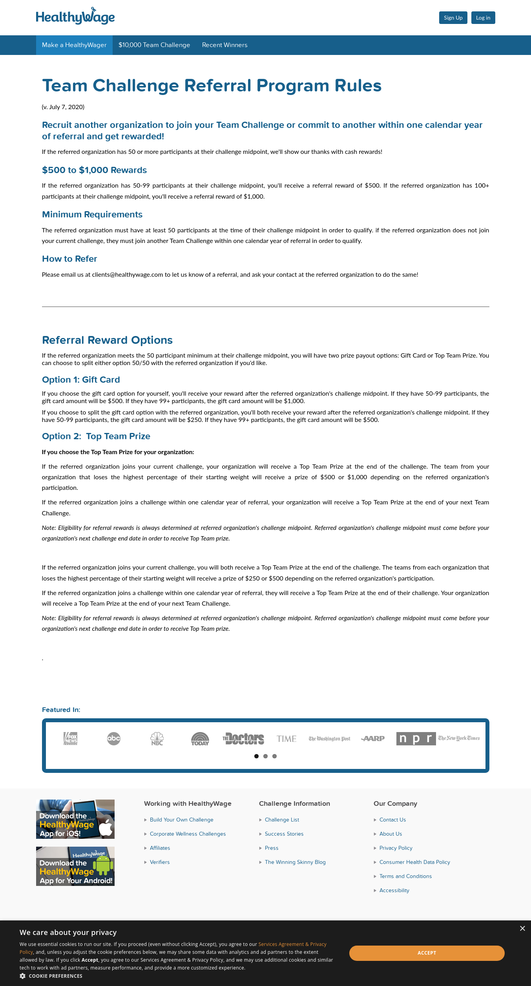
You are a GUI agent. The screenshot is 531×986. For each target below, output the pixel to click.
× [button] (522, 929)
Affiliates (160, 848)
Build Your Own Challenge (181, 819)
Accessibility (394, 890)
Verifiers (160, 862)
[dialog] (265, 953)
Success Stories (284, 834)
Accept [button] (427, 952)
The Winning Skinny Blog (295, 862)
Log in (483, 17)
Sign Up (453, 17)
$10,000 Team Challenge (154, 45)
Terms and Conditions (406, 876)
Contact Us (393, 819)
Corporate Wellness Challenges (188, 834)
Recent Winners (225, 45)
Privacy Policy (396, 848)
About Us (391, 834)
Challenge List (282, 819)
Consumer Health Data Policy (415, 862)
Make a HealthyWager (74, 45)
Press (272, 848)
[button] (178, 976)
